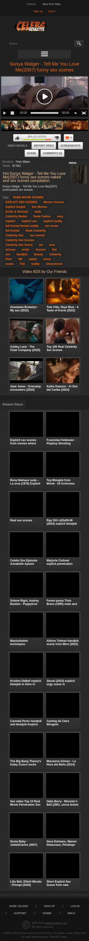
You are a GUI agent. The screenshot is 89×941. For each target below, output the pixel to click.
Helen (73, 163)
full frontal (12, 230)
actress (10, 249)
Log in (51, 11)
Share (31, 153)
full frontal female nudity (21, 226)
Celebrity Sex (14, 235)
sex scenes (37, 235)
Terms (47, 913)
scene (9, 264)
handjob (22, 254)
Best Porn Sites (52, 4)
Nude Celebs (42, 216)
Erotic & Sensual (16, 211)
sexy (60, 216)
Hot (54, 249)
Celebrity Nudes (16, 216)
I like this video (17, 137)
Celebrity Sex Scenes (19, 240)
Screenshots (70, 145)
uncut (47, 259)
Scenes (41, 249)
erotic (25, 249)
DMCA (71, 913)
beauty (38, 254)
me (41, 245)
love (52, 245)
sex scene (51, 226)
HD (20, 259)
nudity (35, 264)
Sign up (38, 11)
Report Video (44, 145)
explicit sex (29, 221)
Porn (8, 259)
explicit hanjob (15, 207)
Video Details (17, 145)
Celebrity (55, 254)
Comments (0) (52, 153)
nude (37, 211)
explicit (10, 221)
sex (7, 254)
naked (32, 259)
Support (20, 913)
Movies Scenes (53, 202)
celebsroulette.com (56, 923)
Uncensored (54, 264)
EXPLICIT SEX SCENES (21, 202)
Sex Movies (39, 207)
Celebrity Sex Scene (19, 245)
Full (22, 264)
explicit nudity (52, 221)
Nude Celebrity (36, 230)
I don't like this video (57, 137)
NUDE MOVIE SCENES (28, 197)
